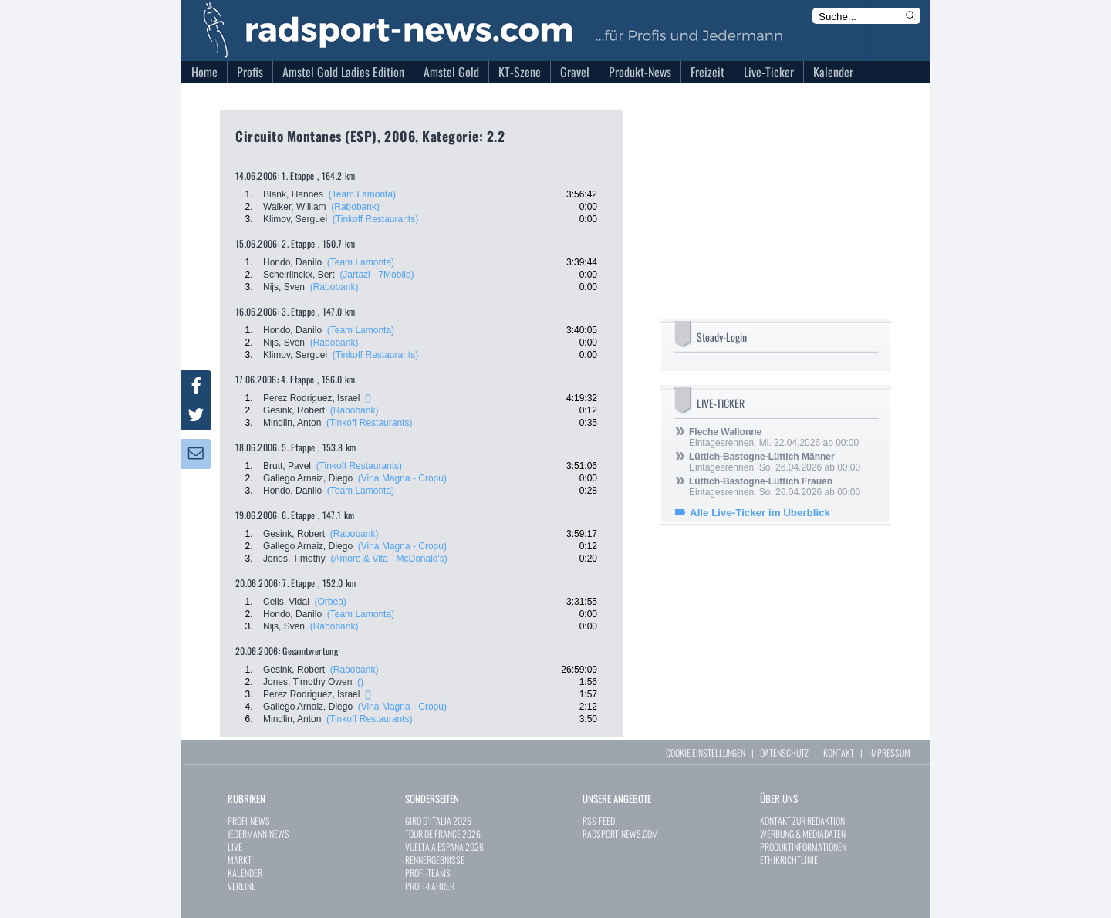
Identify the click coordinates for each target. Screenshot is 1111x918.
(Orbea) (330, 601)
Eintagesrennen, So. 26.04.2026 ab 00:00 (774, 462)
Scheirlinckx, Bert (299, 274)
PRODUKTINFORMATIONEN (803, 846)
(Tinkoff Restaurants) (375, 219)
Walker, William (294, 206)
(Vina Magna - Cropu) (402, 478)
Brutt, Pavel (287, 466)
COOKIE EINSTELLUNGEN (705, 752)
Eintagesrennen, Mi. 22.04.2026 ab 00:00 (774, 437)
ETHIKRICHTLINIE (789, 859)
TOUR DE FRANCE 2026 (443, 833)
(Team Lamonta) (362, 194)
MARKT (240, 859)
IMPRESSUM (889, 752)
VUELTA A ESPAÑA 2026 (444, 846)
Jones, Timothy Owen (307, 682)
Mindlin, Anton (292, 422)
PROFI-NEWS (249, 820)
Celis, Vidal (286, 601)
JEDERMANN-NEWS (258, 833)
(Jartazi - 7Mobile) (376, 274)
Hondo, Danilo (292, 262)
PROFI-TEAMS (428, 872)
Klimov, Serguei (295, 219)
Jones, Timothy (294, 558)
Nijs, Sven (284, 287)
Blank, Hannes (293, 194)
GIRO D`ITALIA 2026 (438, 820)
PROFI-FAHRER (429, 886)
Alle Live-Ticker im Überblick (760, 512)
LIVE (235, 846)
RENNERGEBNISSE (434, 859)
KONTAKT (838, 752)
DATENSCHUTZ (784, 752)
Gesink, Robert (294, 410)
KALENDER (245, 872)
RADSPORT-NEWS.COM (620, 833)
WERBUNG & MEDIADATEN (803, 833)
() (368, 398)
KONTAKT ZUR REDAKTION (802, 820)
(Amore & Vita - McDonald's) (388, 558)
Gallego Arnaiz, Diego (308, 478)
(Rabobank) (355, 206)
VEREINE (241, 886)
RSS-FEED (599, 820)
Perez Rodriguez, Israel (311, 398)
